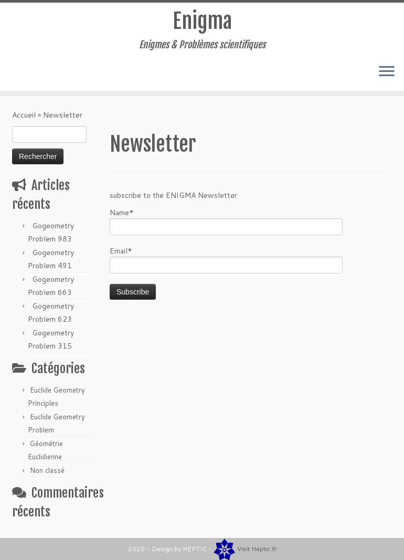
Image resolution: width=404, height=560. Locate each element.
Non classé (47, 470)
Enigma (202, 21)
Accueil (24, 115)
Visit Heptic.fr (257, 548)
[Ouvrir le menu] (387, 72)
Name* (226, 221)
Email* (226, 259)
